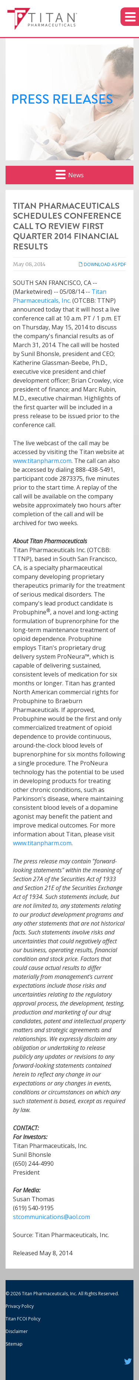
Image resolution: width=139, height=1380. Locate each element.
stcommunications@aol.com (51, 1217)
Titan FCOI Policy (23, 1319)
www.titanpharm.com (42, 461)
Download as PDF (102, 264)
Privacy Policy (20, 1306)
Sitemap (14, 1344)
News (70, 174)
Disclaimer (17, 1331)
